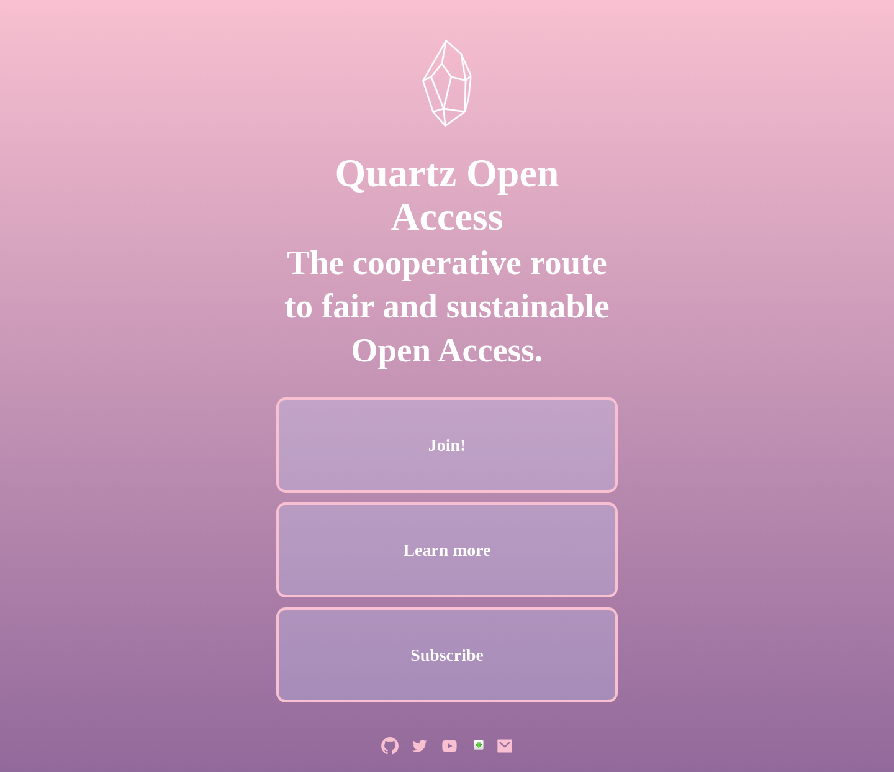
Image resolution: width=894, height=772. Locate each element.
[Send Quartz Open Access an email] (504, 761)
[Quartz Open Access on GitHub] (391, 761)
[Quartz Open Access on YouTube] (451, 761)
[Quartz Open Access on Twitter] (421, 761)
